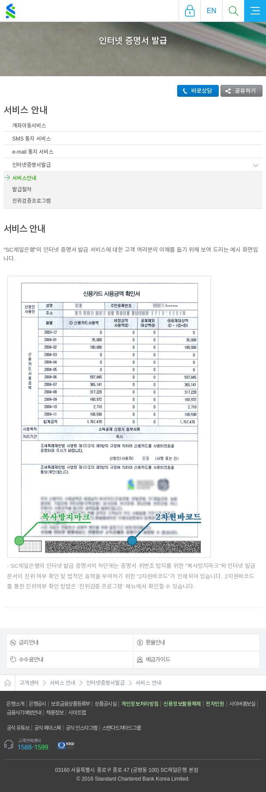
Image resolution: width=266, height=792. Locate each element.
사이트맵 (77, 713)
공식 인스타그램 (81, 728)
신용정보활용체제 (182, 704)
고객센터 (29, 683)
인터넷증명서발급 (31, 165)
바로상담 (195, 90)
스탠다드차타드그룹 (121, 728)
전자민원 (215, 704)
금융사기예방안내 (24, 713)
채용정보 (54, 713)
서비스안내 (24, 178)
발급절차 (22, 190)
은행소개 (15, 704)
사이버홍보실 (242, 704)
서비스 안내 (62, 683)
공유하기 (238, 90)
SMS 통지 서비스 (31, 139)
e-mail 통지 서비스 (32, 152)
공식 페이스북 (47, 728)
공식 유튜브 (18, 728)
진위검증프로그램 (31, 201)
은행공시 (37, 704)
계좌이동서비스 (29, 126)
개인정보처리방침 (140, 704)
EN (211, 10)
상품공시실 (105, 704)
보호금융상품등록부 (70, 704)
